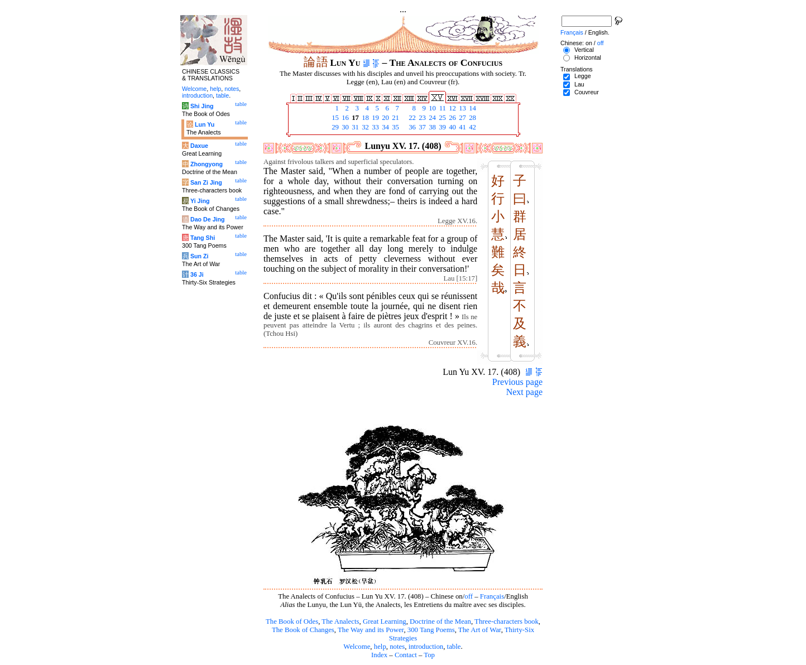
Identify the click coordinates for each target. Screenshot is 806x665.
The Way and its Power (371, 630)
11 (441, 108)
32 (364, 127)
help (380, 646)
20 (384, 118)
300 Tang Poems (431, 630)
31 (354, 127)
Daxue (199, 145)
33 (374, 127)
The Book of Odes (292, 621)
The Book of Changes (303, 630)
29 (334, 127)
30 (344, 127)
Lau (579, 84)
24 (431, 118)
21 (394, 118)
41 (461, 127)
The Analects (340, 621)
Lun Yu (204, 124)
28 (471, 118)
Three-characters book (506, 621)
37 (421, 127)
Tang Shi (202, 237)
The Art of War (479, 630)
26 (451, 118)
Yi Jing (200, 200)
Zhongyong (206, 164)
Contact (406, 655)
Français (492, 596)
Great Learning (384, 621)
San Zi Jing (206, 182)
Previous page (517, 382)
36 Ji (197, 274)
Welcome (356, 646)
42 (471, 127)
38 (431, 127)
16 (344, 118)
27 (461, 118)
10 (431, 108)
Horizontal (587, 57)
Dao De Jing (207, 219)
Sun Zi (199, 256)
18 (364, 118)
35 (394, 127)
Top (429, 655)
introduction (426, 646)
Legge (582, 76)
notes (397, 646)
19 (374, 118)
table (454, 646)
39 (441, 127)
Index (379, 655)
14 (471, 108)
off (468, 596)
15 (334, 118)
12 (451, 108)
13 (461, 108)
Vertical (584, 49)
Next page (524, 392)
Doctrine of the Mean (440, 621)
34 (384, 127)
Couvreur (586, 92)
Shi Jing (201, 106)
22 (411, 118)
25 (441, 118)
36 (411, 127)
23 (421, 118)
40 (451, 127)
